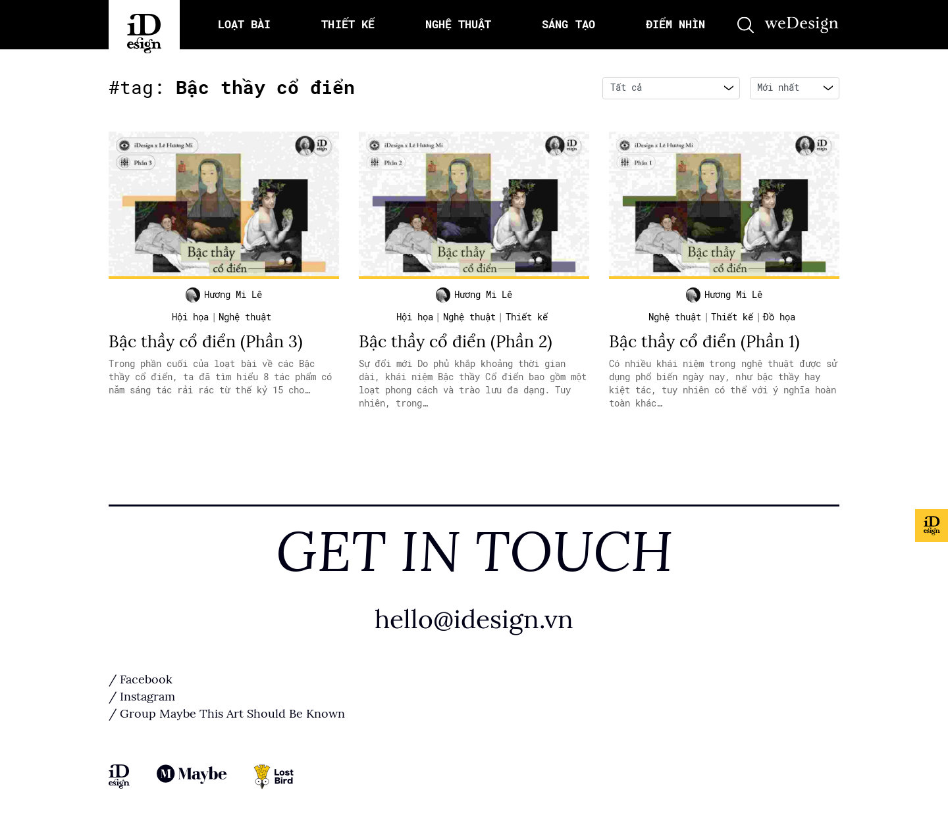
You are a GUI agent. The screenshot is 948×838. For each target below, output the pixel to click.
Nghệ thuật (245, 317)
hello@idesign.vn (474, 619)
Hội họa (190, 317)
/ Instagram (142, 696)
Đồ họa (779, 317)
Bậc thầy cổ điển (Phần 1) (704, 342)
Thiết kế (527, 317)
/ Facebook (140, 679)
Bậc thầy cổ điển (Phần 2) (455, 342)
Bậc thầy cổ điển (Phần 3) (206, 342)
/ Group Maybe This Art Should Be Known (227, 713)
